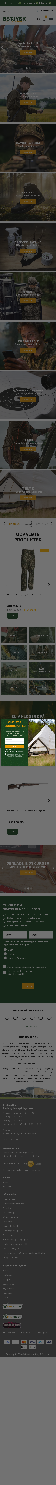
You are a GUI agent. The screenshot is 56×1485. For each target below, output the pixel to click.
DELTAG (14, 747)
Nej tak (15, 763)
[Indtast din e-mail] (14, 742)
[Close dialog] (53, 721)
